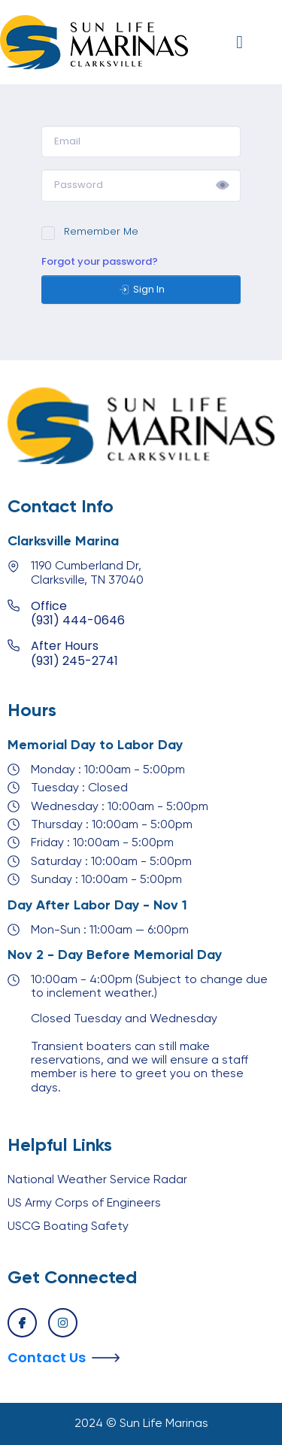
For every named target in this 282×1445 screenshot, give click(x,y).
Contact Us (47, 1357)
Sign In (141, 289)
